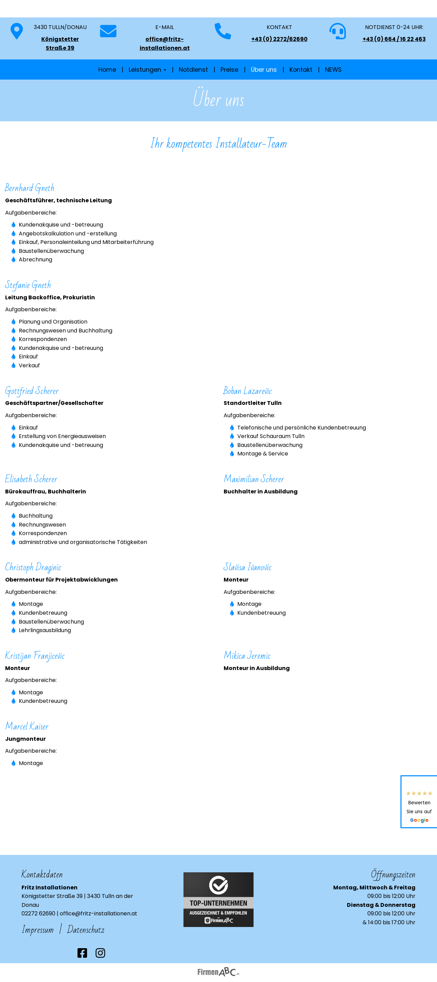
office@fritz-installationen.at (98, 913)
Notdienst (193, 105)
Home (107, 105)
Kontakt (301, 105)
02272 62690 (38, 913)
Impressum (38, 930)
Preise (229, 105)
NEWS (333, 105)
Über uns (264, 105)
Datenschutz (85, 930)
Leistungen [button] (147, 105)
